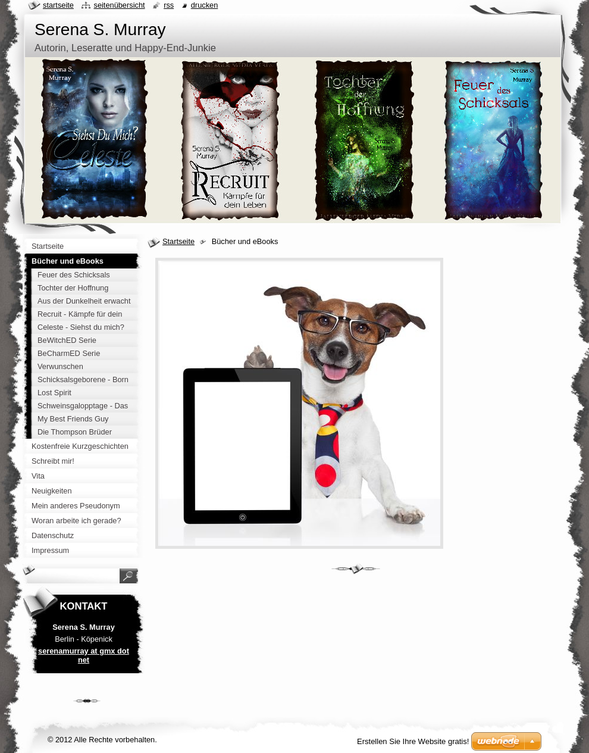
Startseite (178, 241)
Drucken (204, 5)
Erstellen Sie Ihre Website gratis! (413, 741)
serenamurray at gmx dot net (83, 655)
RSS (169, 5)
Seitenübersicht (119, 5)
